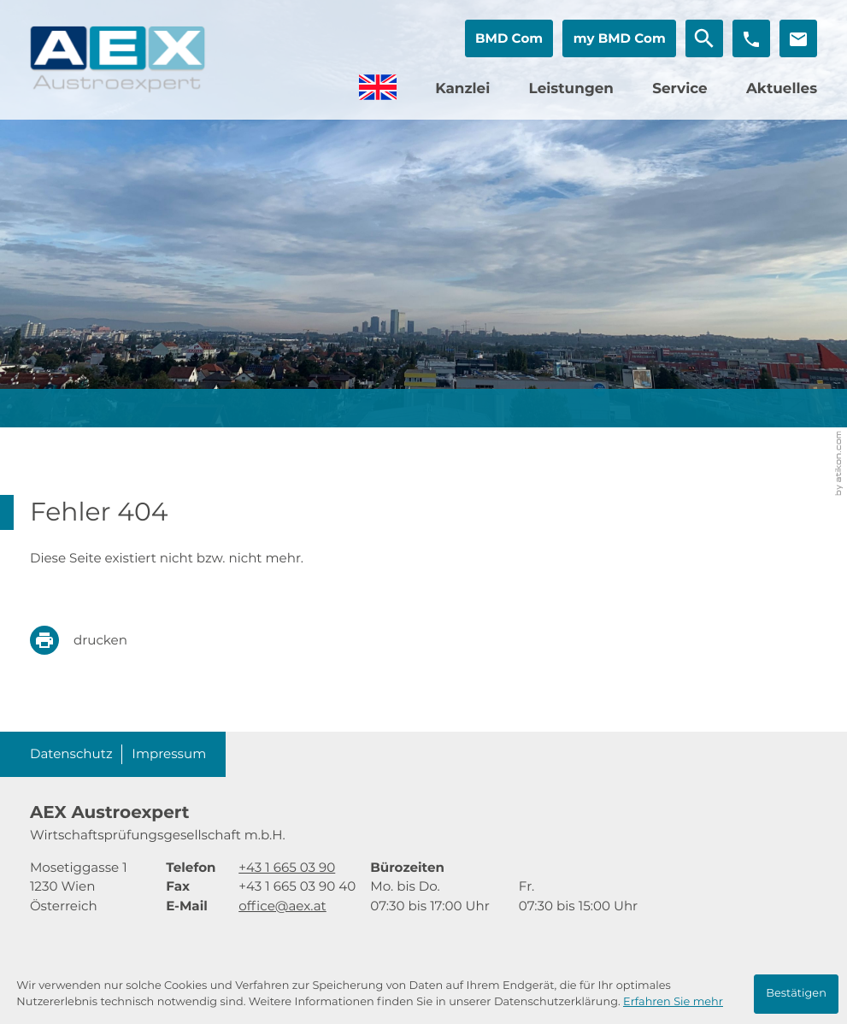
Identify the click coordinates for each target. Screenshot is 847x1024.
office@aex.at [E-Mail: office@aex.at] (282, 905)
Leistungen (570, 88)
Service (679, 88)
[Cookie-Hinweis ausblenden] (796, 994)
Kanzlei (462, 88)
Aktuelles (781, 88)
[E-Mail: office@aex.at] (798, 38)
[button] (508, 38)
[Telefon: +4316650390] (286, 868)
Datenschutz (71, 753)
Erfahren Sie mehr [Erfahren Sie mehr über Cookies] (673, 1002)
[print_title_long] (90, 640)
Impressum (169, 753)
